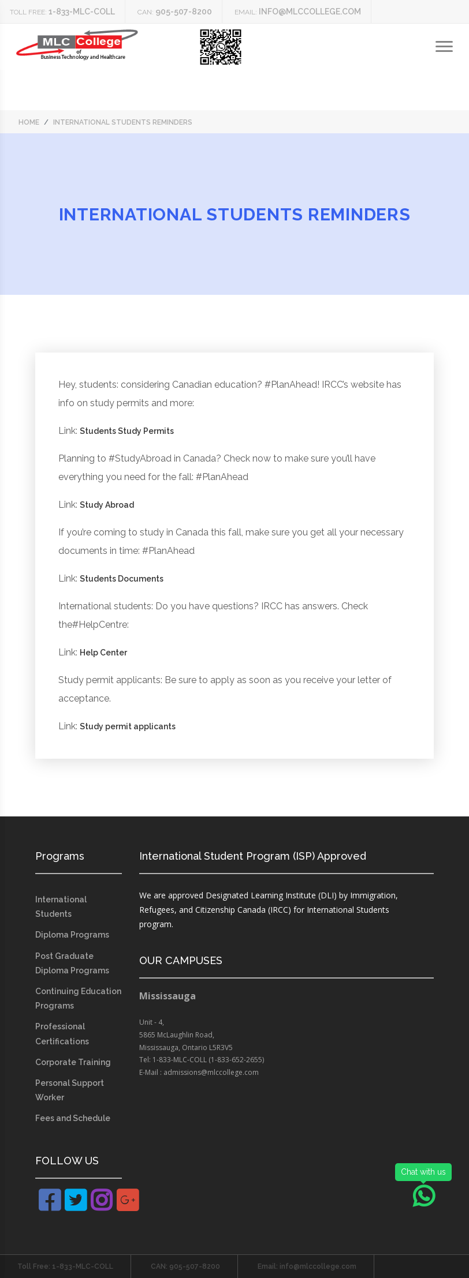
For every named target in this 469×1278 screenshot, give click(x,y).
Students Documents (121, 578)
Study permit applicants (128, 726)
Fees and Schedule (72, 1118)
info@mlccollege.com (310, 11)
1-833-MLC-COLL (82, 11)
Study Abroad (107, 504)
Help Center (103, 652)
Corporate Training (73, 1062)
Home (28, 122)
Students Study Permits (127, 431)
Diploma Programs (72, 934)
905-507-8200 (183, 11)
